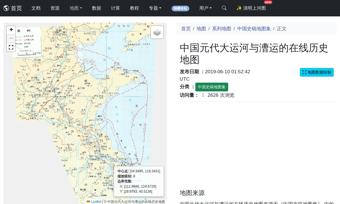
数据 (96, 8)
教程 (134, 8)
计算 (115, 8)
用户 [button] (203, 8)
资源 (54, 8)
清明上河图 (252, 6)
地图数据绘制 (316, 72)
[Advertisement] (257, 148)
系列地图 (221, 28)
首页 (12, 8)
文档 (35, 8)
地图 (201, 28)
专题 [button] (153, 8)
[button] (11, 30)
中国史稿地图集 (254, 28)
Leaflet (94, 202)
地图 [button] (74, 8)
